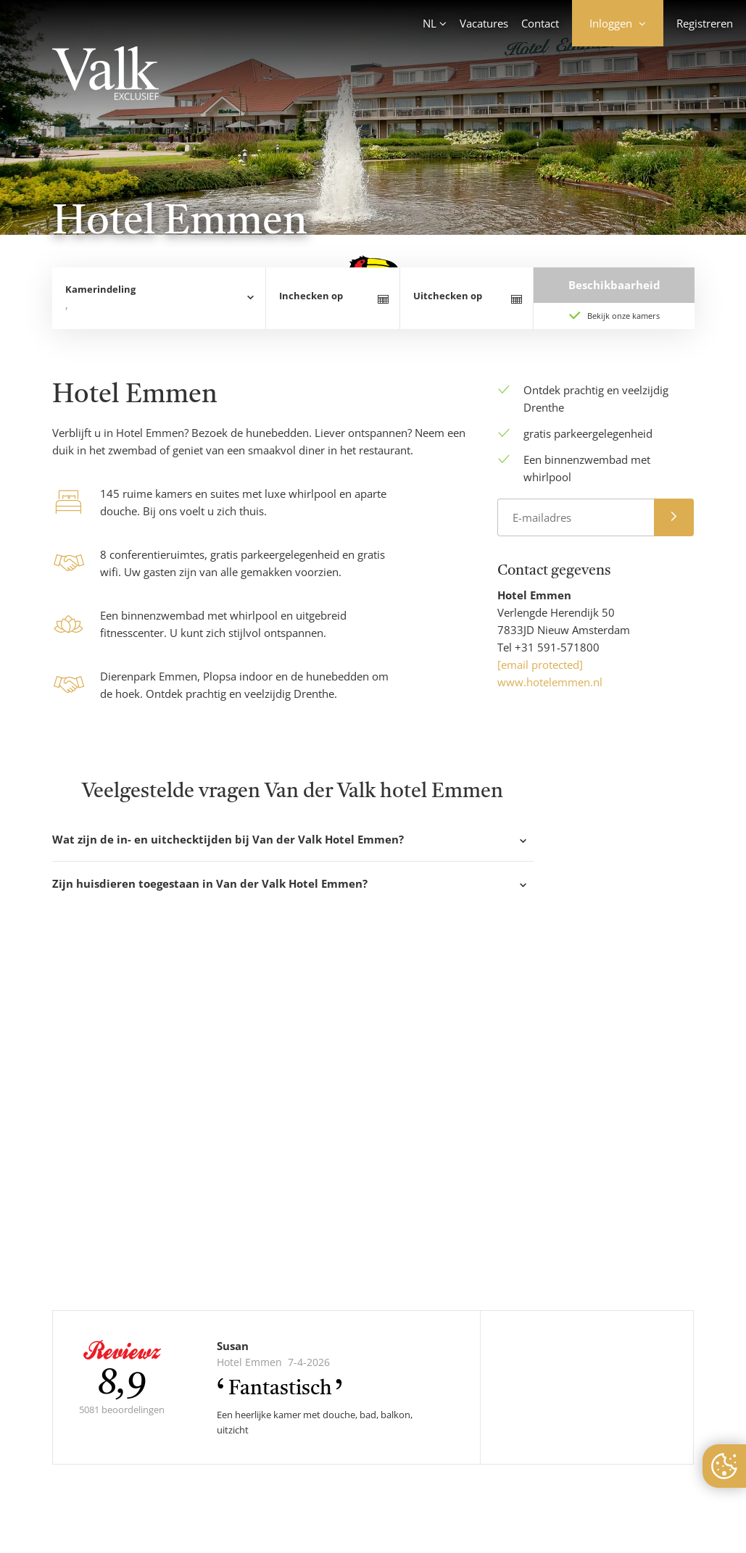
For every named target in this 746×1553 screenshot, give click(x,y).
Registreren (704, 23)
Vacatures (484, 23)
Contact (540, 23)
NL (429, 23)
